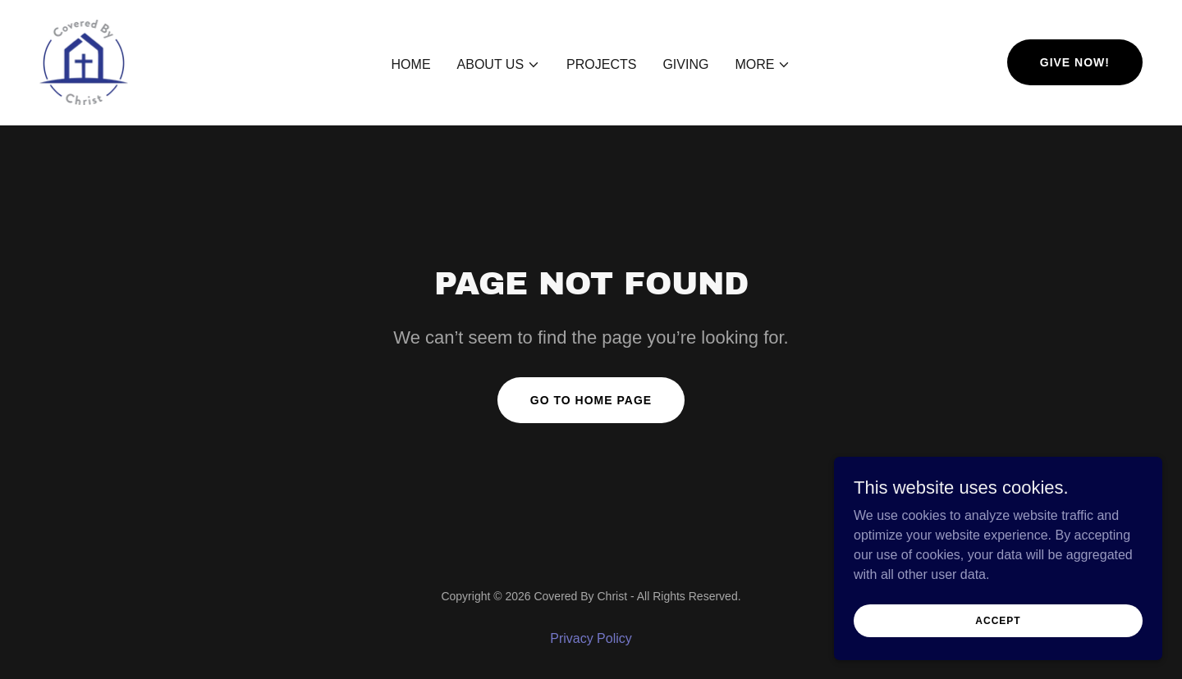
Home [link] (411, 64)
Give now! (1075, 62)
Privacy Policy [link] (591, 638)
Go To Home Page (591, 400)
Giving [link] (685, 64)
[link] (83, 61)
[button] (499, 65)
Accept (997, 653)
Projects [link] (601, 64)
